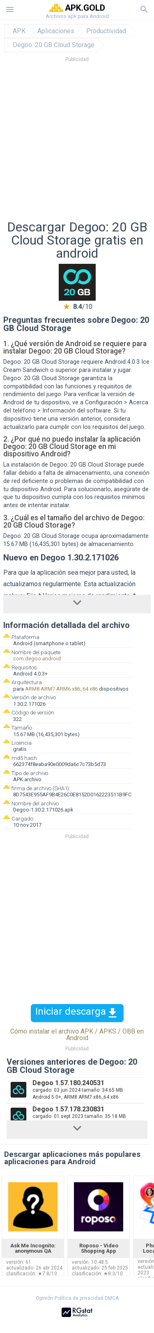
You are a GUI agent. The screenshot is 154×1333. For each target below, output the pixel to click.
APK (19, 31)
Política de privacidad (79, 1298)
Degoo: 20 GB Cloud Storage (53, 45)
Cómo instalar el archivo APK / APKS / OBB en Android (77, 1034)
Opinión (44, 1298)
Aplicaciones (55, 31)
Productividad (106, 31)
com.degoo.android (37, 658)
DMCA (112, 1298)
